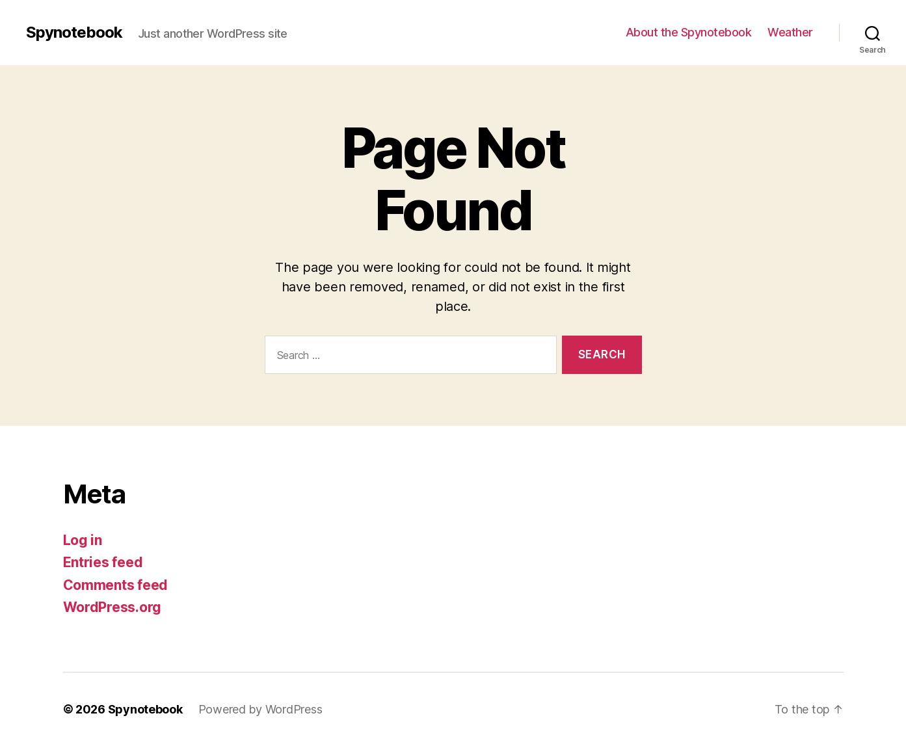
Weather (790, 32)
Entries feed (103, 562)
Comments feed (115, 585)
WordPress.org (112, 607)
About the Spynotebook (689, 32)
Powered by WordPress (260, 709)
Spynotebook (74, 32)
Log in (82, 540)
